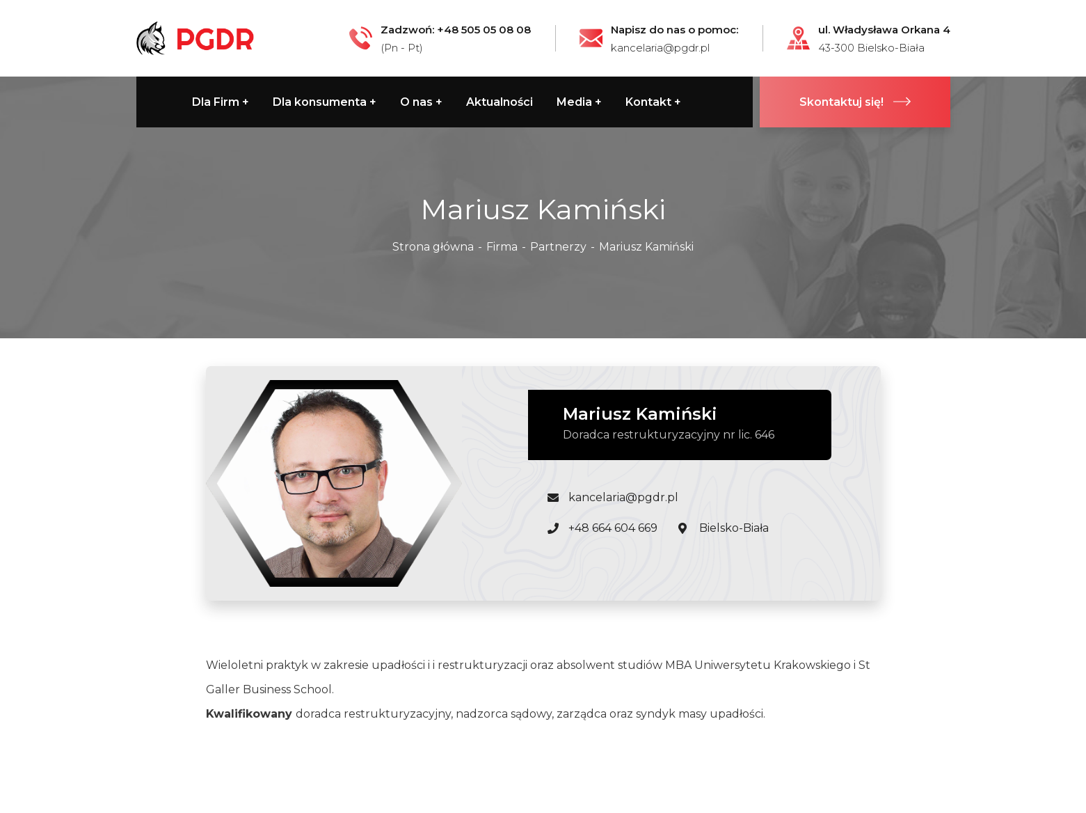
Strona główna (433, 246)
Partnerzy (558, 246)
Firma (502, 246)
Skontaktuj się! (855, 102)
